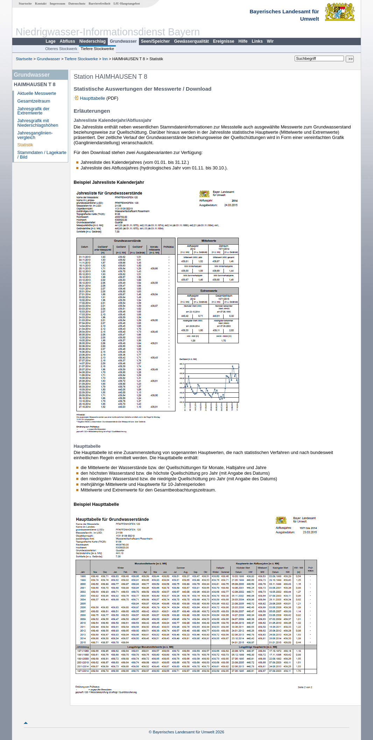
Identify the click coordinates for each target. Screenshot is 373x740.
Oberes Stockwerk (61, 49)
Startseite (25, 3)
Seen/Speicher (155, 41)
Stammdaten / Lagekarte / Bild (41, 155)
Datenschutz (77, 3)
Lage (51, 41)
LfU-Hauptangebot (126, 3)
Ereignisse (223, 41)
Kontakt (41, 3)
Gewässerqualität (191, 41)
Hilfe (243, 41)
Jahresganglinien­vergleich (35, 135)
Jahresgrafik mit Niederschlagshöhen (37, 123)
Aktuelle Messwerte (36, 93)
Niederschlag (92, 41)
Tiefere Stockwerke (97, 49)
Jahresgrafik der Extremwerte (33, 111)
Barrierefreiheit (99, 3)
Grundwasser (123, 41)
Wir (270, 41)
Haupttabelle (92, 98)
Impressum (57, 3)
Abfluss (67, 41)
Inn (105, 59)
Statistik (25, 144)
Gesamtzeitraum (33, 101)
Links (257, 41)
